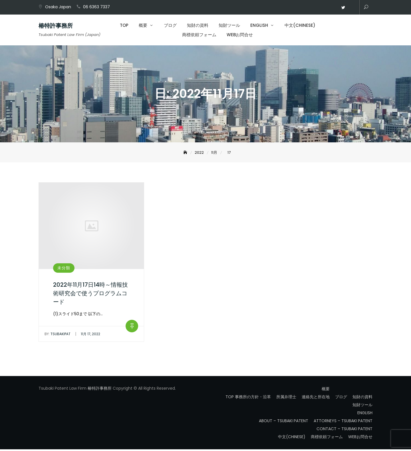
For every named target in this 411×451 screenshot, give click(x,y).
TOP (124, 26)
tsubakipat (57, 335)
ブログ (170, 26)
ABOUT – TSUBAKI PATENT (283, 422)
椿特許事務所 (56, 26)
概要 (143, 26)
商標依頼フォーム (199, 35)
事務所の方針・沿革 (253, 398)
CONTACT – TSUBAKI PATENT (344, 430)
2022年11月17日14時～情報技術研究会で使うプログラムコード (90, 294)
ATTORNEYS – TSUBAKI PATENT (343, 422)
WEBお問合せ (351, 7)
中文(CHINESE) (300, 26)
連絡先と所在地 (316, 398)
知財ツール (229, 26)
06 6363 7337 (96, 7)
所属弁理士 (286, 398)
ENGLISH (259, 26)
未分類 (63, 269)
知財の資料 (197, 26)
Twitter (343, 7)
